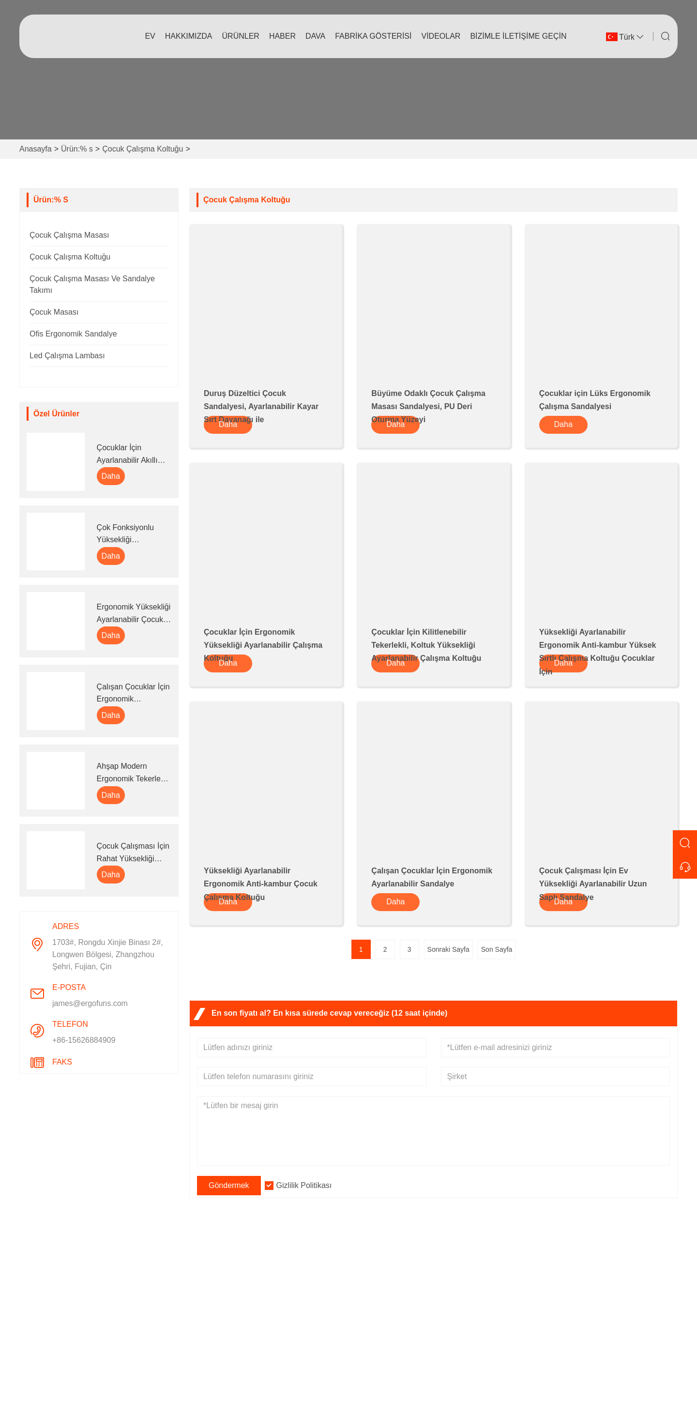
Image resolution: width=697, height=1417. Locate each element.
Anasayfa (35, 149)
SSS (364, 1366)
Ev (150, 36)
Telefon (563, 1348)
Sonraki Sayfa (448, 949)
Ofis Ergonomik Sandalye (73, 334)
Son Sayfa (497, 949)
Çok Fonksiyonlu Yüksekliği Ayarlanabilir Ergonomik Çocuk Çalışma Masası (127, 534)
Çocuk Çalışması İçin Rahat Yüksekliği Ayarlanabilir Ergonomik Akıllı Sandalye (133, 853)
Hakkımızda (188, 36)
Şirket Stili (373, 1304)
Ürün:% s (77, 149)
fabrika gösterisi (373, 36)
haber (282, 36)
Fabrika (369, 1320)
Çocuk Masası (54, 312)
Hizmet (208, 1304)
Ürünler (240, 36)
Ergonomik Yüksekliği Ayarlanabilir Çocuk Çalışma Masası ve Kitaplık (134, 614)
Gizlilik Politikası (304, 1185)
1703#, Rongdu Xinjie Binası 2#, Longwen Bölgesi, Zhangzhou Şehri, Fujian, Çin (107, 954)
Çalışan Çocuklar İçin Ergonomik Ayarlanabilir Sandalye (133, 694)
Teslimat (210, 1289)
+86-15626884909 (83, 1040)
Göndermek (229, 1185)
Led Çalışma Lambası (67, 355)
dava (315, 36)
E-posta (561, 1317)
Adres (557, 1264)
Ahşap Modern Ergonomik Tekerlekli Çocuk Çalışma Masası (132, 773)
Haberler (210, 1320)
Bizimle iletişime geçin (518, 36)
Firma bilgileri (379, 1289)
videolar (440, 36)
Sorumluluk (375, 1351)
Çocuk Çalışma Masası (69, 235)
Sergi (365, 1335)
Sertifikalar (214, 1335)
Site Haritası (217, 1351)
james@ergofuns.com (90, 1003)
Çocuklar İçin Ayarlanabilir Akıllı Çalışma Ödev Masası (127, 454)
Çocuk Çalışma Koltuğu (142, 149)
